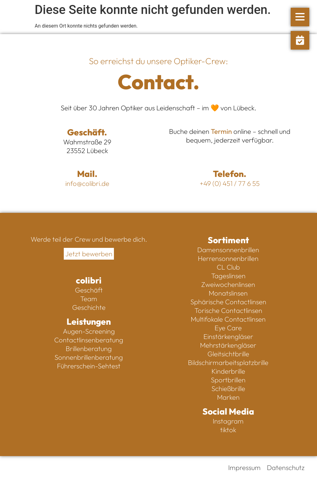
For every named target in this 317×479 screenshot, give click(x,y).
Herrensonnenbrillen (228, 258)
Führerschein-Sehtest (88, 366)
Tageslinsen (228, 275)
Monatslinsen (228, 293)
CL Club (228, 267)
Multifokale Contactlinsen (228, 319)
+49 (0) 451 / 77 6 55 (230, 183)
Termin (221, 131)
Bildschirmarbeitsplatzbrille (228, 362)
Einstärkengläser (228, 336)
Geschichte (89, 307)
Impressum (244, 467)
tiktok (228, 429)
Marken (228, 397)
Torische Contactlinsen (228, 310)
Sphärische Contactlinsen (228, 301)
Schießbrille (228, 388)
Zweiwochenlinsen (228, 284)
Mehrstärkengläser (228, 345)
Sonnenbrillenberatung (88, 357)
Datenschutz (286, 467)
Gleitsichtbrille (228, 353)
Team (88, 298)
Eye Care (228, 327)
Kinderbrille (228, 371)
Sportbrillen (228, 380)
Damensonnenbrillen (228, 249)
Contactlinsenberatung (88, 340)
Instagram (228, 421)
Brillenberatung (89, 348)
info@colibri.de (87, 183)
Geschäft (89, 290)
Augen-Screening (89, 331)
